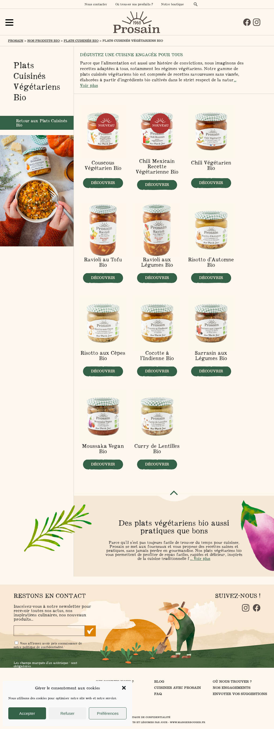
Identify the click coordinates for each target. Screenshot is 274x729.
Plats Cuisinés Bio (81, 41)
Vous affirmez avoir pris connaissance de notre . (48, 645)
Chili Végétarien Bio (211, 165)
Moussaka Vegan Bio (103, 448)
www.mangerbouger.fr (187, 722)
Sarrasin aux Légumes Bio (211, 355)
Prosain (15, 41)
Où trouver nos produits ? (134, 4)
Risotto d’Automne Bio (211, 262)
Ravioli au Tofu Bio (103, 262)
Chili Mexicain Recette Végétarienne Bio (157, 166)
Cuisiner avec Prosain (177, 688)
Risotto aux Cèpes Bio (103, 355)
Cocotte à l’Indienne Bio (157, 355)
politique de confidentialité (42, 647)
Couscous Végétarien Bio (103, 165)
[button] (124, 687)
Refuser (67, 713)
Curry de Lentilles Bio (157, 448)
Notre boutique (172, 4)
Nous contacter (96, 4)
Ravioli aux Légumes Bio (157, 262)
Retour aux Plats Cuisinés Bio (41, 123)
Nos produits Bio (43, 41)
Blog (159, 682)
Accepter (27, 713)
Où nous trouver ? (232, 682)
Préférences (108, 713)
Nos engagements (231, 688)
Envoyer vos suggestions (240, 694)
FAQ (158, 694)
